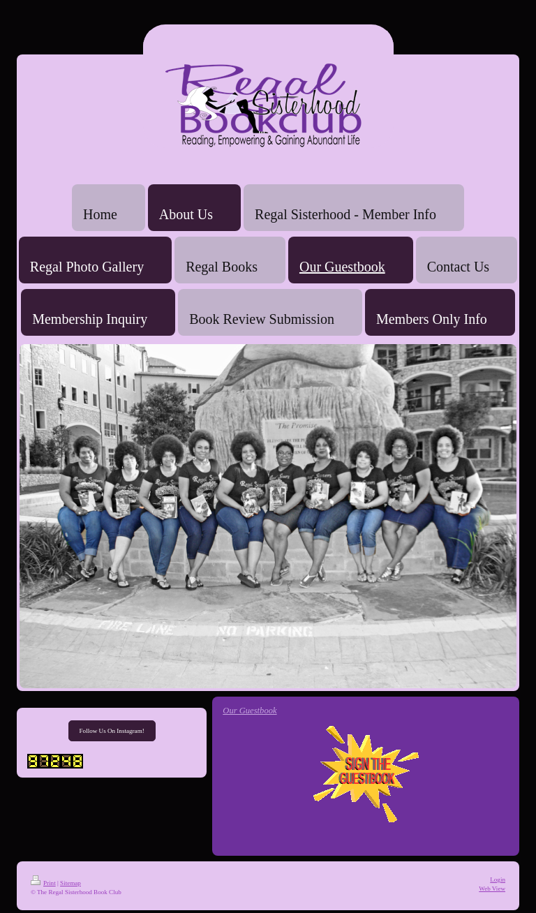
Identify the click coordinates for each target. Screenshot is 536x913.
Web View (492, 888)
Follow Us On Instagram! (112, 730)
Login (497, 879)
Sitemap (70, 882)
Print (43, 882)
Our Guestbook (249, 710)
